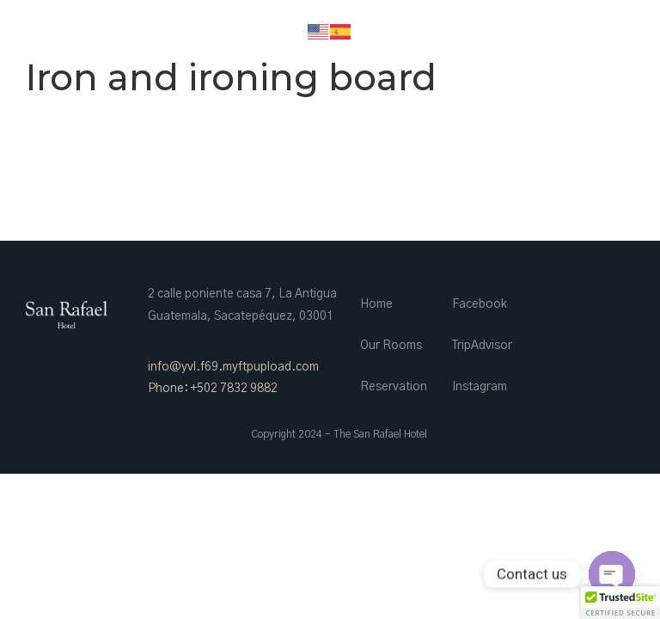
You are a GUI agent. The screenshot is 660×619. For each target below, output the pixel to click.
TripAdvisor (482, 346)
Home (376, 304)
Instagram (479, 387)
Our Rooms (391, 346)
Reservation (393, 387)
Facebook (479, 304)
